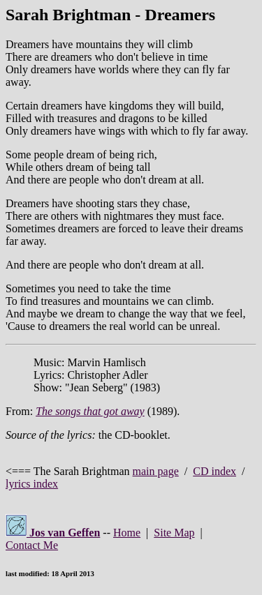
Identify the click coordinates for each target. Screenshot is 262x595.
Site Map (174, 532)
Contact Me (32, 545)
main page (156, 471)
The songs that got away (90, 411)
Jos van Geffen (53, 532)
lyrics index (32, 484)
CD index (214, 471)
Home (126, 532)
